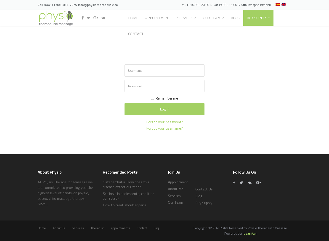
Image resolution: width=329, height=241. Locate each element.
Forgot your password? (164, 122)
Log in (164, 109)
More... (43, 204)
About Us (59, 228)
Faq (156, 228)
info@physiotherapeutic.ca (98, 4)
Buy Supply (257, 18)
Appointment (157, 18)
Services (185, 18)
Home (133, 18)
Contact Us (204, 189)
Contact (135, 33)
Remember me (164, 98)
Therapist (97, 228)
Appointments (120, 228)
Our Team (211, 18)
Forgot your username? (164, 128)
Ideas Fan (250, 233)
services (78, 228)
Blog (235, 18)
